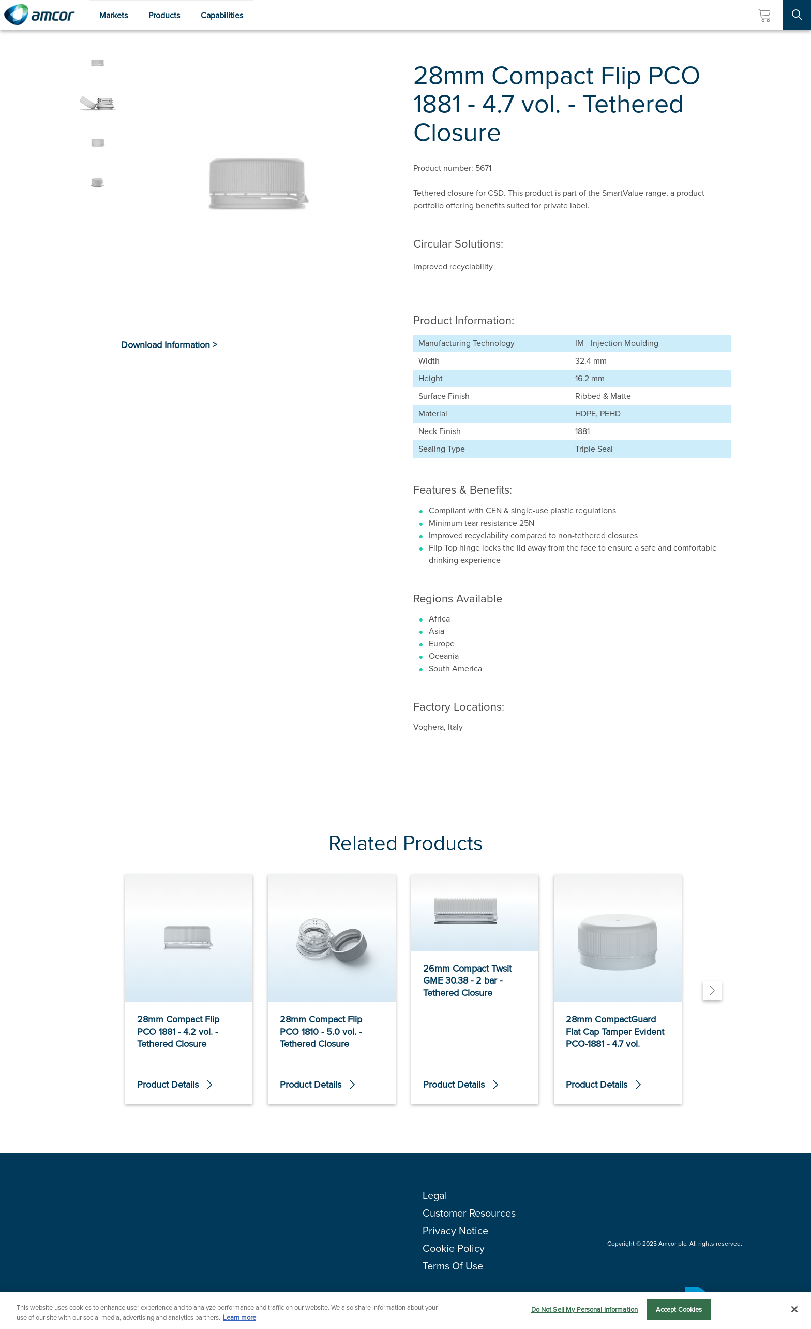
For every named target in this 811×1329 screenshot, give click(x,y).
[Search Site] (797, 15)
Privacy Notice (455, 1230)
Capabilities (222, 15)
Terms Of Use (453, 1266)
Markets (113, 15)
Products (164, 15)
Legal (435, 1195)
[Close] (794, 1311)
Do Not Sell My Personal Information (584, 1312)
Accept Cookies (679, 1312)
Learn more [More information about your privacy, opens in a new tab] (239, 1320)
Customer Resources (469, 1213)
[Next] (712, 990)
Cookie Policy (454, 1248)
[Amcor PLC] (39, 15)
